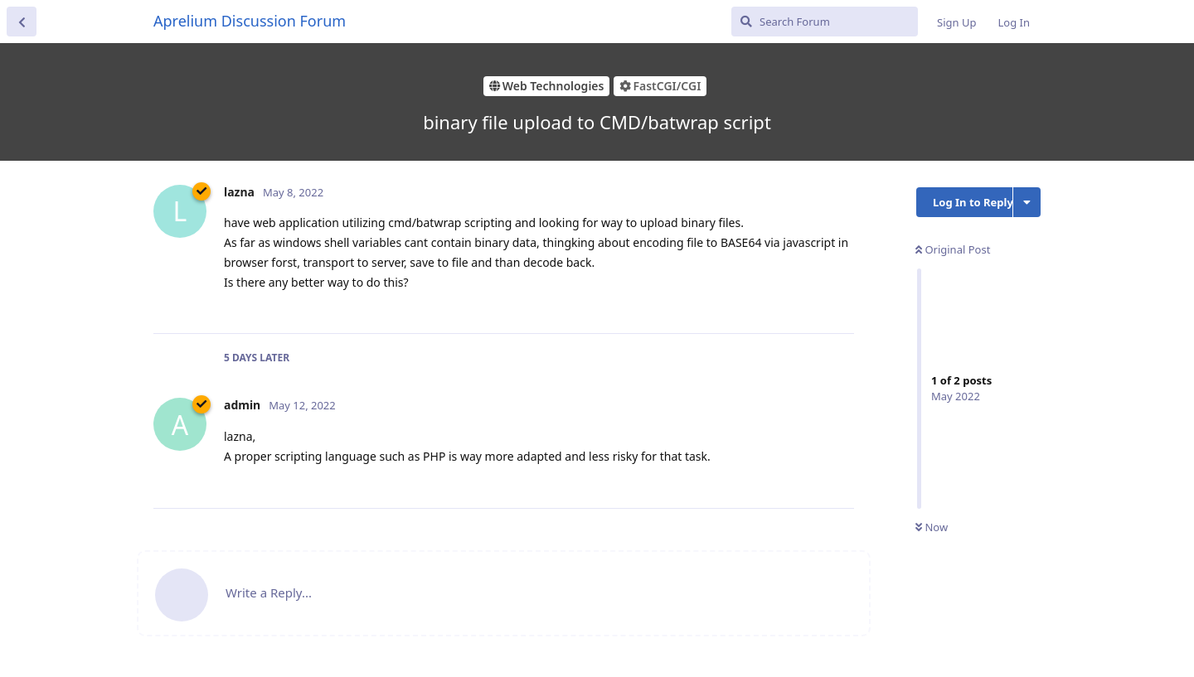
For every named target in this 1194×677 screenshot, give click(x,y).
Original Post (952, 249)
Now (931, 527)
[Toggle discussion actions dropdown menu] (1027, 202)
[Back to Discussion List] (21, 21)
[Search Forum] (824, 21)
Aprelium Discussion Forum (249, 21)
